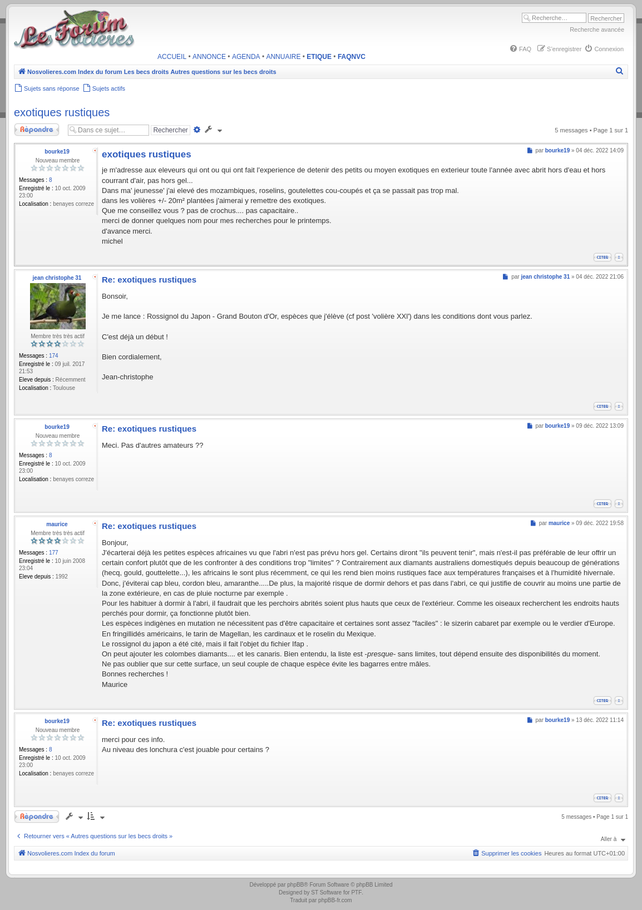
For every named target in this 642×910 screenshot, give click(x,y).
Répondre (37, 129)
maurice (56, 524)
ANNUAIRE (283, 57)
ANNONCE (209, 57)
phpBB (295, 885)
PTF (356, 892)
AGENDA (246, 57)
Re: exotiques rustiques (149, 279)
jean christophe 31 (57, 278)
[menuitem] (520, 49)
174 (53, 356)
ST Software (326, 892)
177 (53, 553)
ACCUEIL (171, 57)
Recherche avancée (597, 29)
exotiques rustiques (62, 112)
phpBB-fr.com (335, 900)
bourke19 (57, 152)
